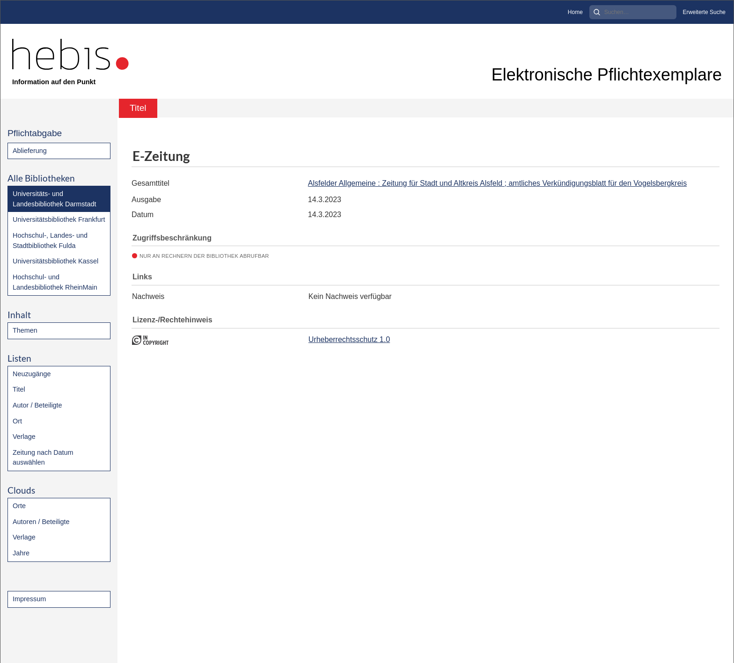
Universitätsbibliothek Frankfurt (59, 219)
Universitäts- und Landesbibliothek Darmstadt (54, 199)
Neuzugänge (32, 374)
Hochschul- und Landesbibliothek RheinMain (55, 282)
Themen (25, 330)
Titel (19, 389)
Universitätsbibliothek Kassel (55, 261)
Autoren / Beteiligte (41, 521)
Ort (17, 421)
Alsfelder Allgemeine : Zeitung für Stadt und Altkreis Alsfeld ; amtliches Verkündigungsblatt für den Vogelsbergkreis (497, 183)
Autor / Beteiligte (37, 405)
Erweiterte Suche (704, 12)
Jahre (21, 553)
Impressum (29, 599)
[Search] (632, 12)
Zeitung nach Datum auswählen (43, 457)
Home (575, 12)
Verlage (24, 436)
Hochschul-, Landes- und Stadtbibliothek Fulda (50, 240)
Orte (19, 506)
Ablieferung (30, 150)
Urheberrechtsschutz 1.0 (349, 339)
